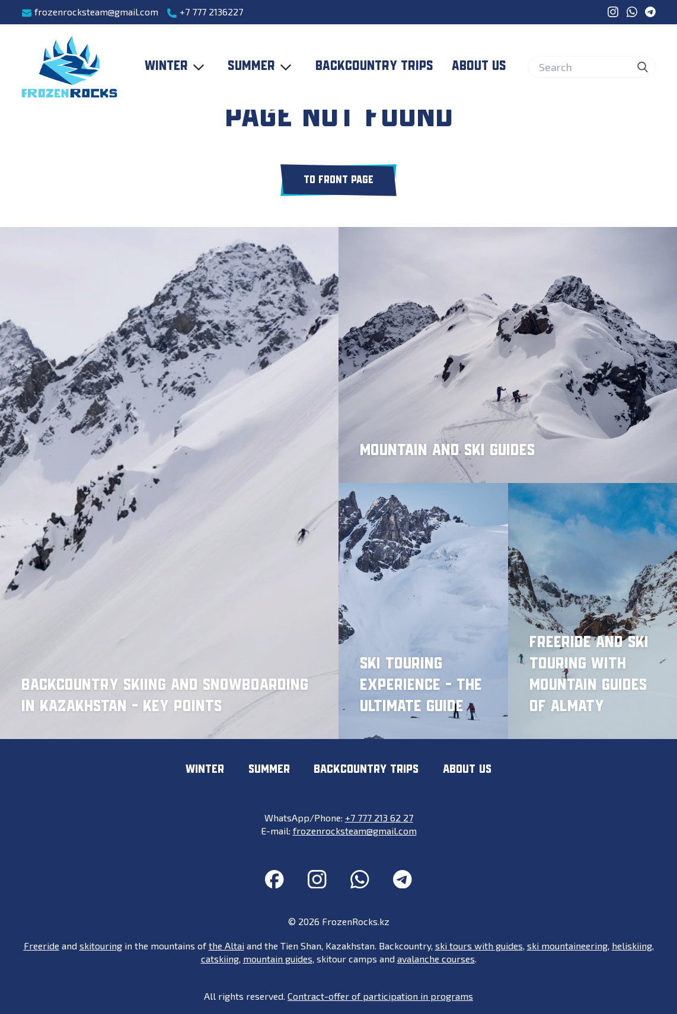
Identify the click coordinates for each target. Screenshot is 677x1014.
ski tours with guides (479, 945)
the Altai (226, 945)
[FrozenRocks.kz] (69, 67)
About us (479, 66)
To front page (338, 180)
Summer (262, 67)
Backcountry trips (374, 66)
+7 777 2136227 (205, 12)
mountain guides (277, 958)
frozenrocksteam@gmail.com (89, 12)
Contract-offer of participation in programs (380, 996)
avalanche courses (436, 958)
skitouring (100, 945)
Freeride (41, 945)
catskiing (220, 958)
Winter (177, 67)
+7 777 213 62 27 (379, 817)
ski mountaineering (567, 945)
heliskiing (632, 945)
